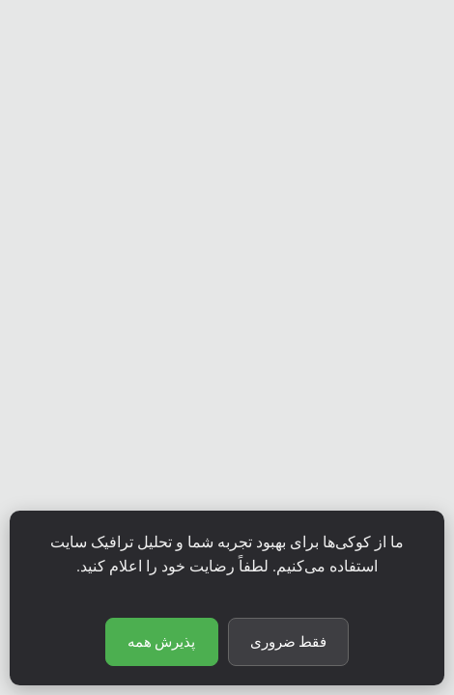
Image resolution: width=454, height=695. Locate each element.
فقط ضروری (288, 642)
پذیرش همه (162, 642)
